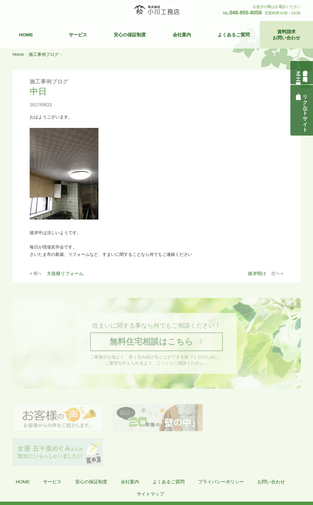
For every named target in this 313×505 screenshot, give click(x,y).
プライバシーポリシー (221, 447)
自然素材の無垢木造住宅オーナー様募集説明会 (302, 72)
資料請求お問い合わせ (286, 34)
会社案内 (182, 34)
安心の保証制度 (130, 34)
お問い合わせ (271, 447)
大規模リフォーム (65, 273)
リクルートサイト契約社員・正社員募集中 (305, 110)
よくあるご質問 (234, 34)
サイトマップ (150, 460)
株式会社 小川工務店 (41, 477)
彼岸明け (257, 273)
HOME (26, 34)
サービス (78, 34)
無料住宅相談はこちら (151, 342)
